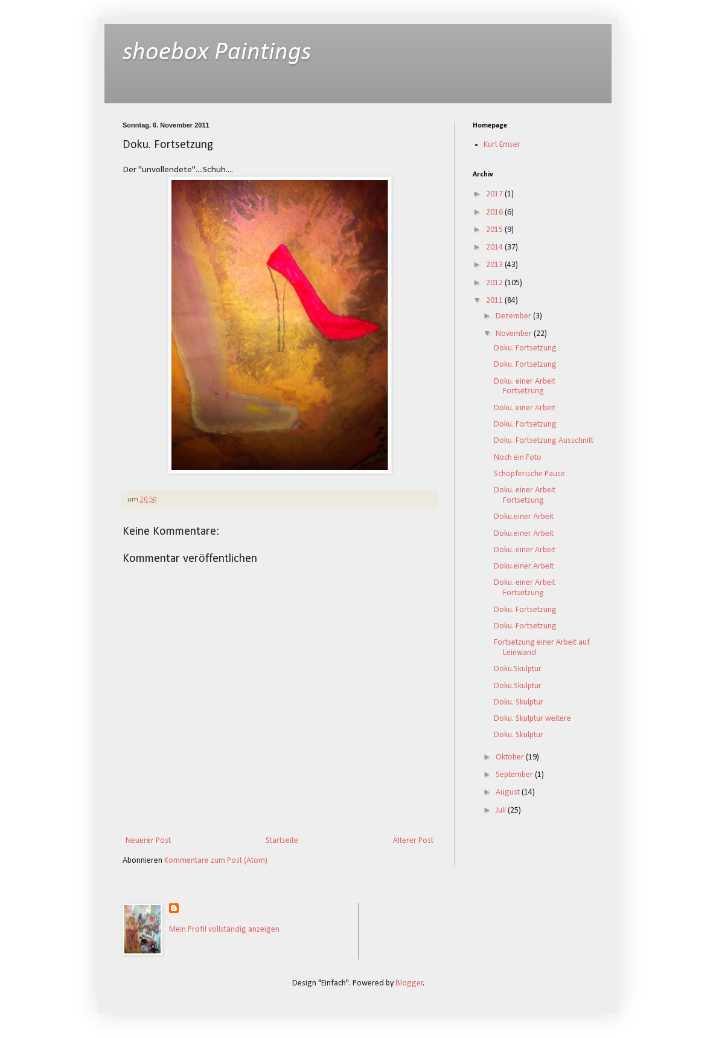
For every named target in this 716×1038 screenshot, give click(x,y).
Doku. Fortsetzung (525, 348)
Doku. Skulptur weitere (532, 718)
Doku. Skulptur (518, 702)
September (515, 774)
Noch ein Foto (518, 457)
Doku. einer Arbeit (524, 408)
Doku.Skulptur (518, 669)
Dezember (514, 316)
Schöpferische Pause (529, 474)
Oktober (511, 757)
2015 (495, 229)
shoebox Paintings (217, 53)
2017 (495, 194)
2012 (495, 283)
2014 (495, 247)
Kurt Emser (502, 144)
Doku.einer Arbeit (524, 516)
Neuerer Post (148, 840)
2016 (495, 212)
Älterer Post (413, 840)
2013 (495, 264)
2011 (495, 300)
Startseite (282, 840)
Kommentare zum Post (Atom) (215, 860)
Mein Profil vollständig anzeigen (224, 929)
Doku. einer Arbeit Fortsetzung (524, 386)
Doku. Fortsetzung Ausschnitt (543, 440)
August (509, 792)
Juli (502, 810)
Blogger (409, 983)
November (515, 333)
